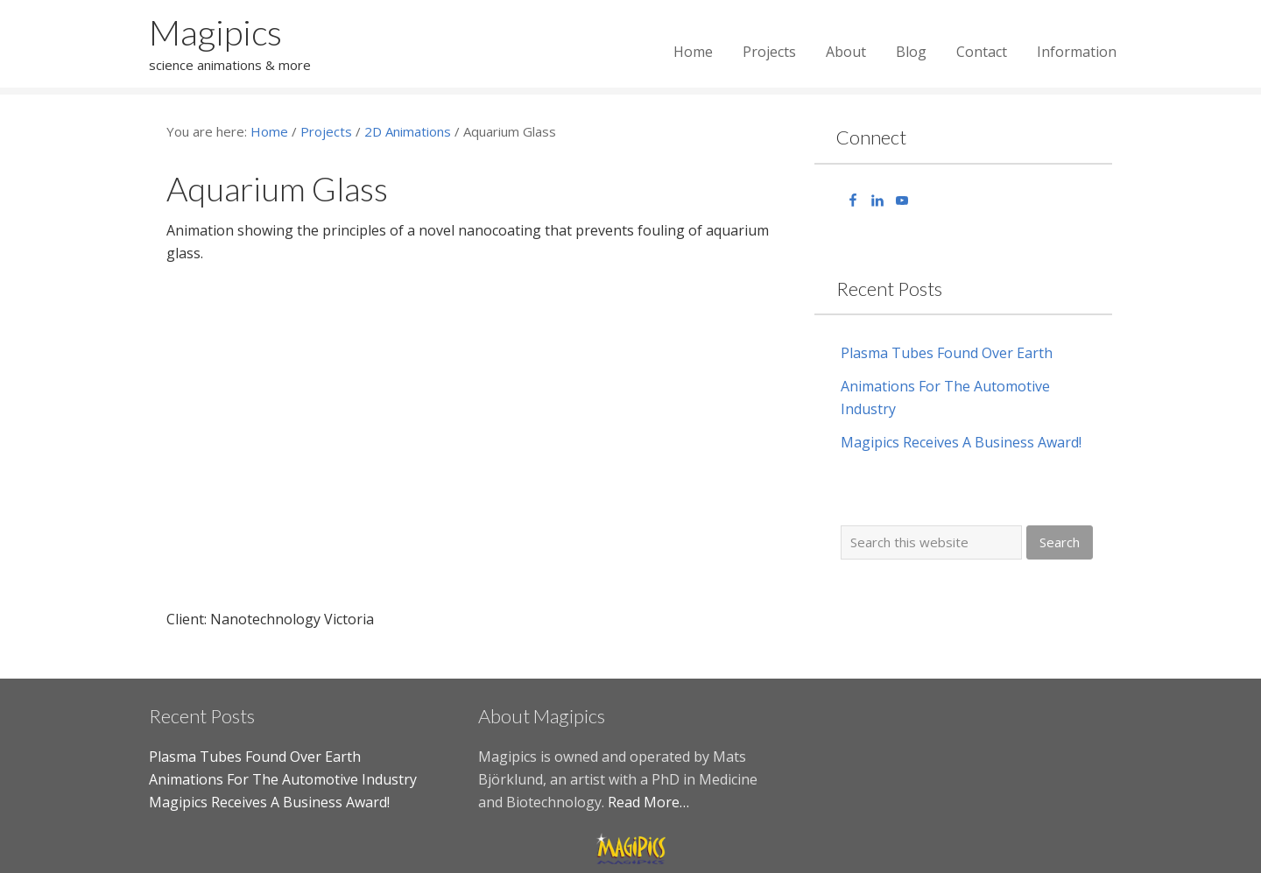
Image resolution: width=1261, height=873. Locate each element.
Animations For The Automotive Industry (283, 779)
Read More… (648, 802)
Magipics (215, 32)
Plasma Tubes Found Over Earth (947, 353)
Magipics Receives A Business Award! (961, 442)
